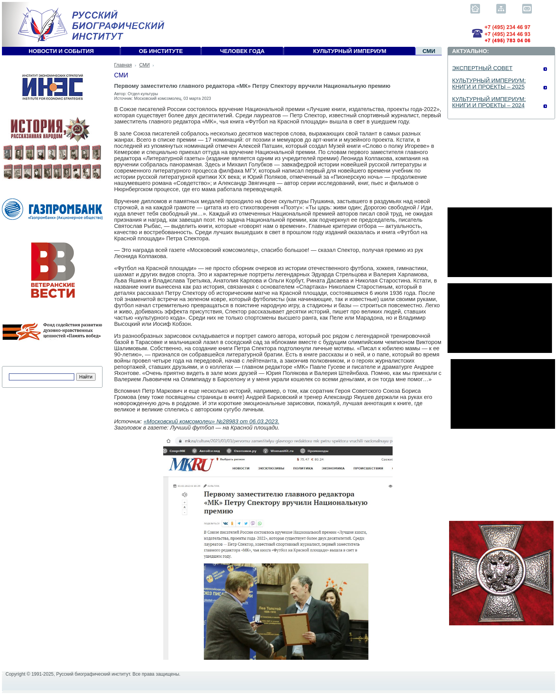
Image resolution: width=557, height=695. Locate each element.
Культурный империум (349, 51)
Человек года (242, 51)
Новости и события (61, 51)
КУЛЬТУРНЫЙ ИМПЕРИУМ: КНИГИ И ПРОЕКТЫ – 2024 (489, 102)
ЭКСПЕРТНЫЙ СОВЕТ (482, 68)
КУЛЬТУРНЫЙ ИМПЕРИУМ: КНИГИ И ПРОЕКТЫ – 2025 (489, 83)
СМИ (428, 51)
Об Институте (161, 51)
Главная (123, 65)
